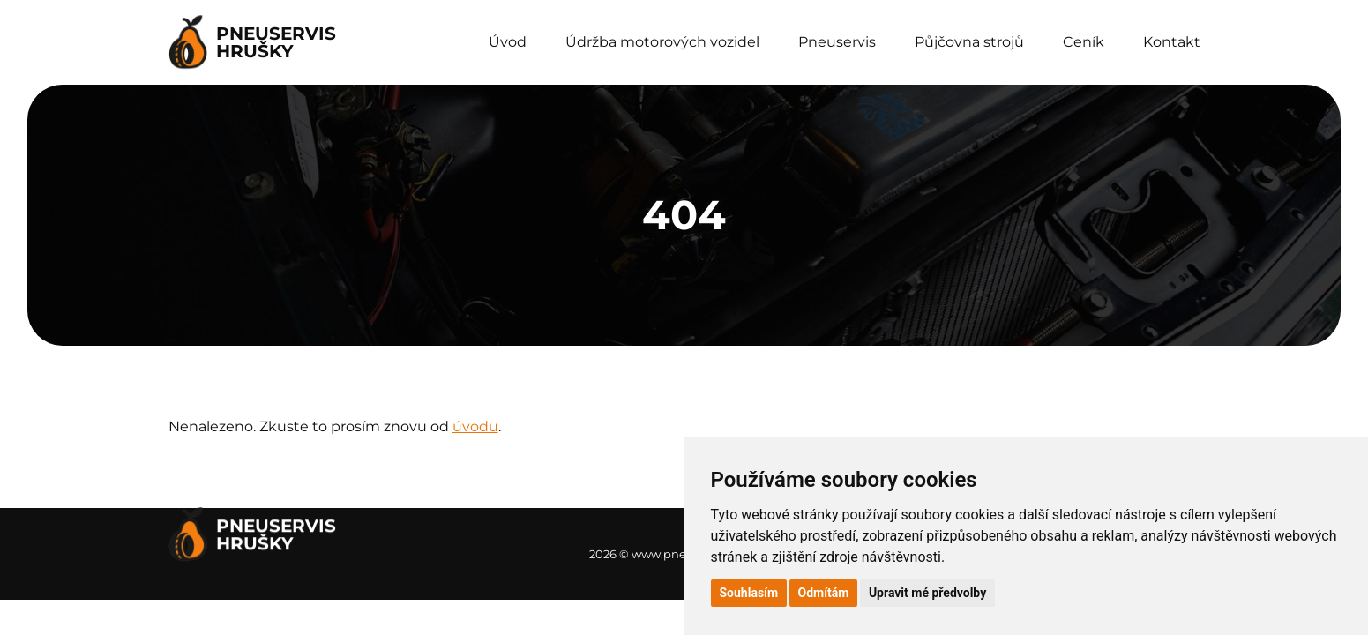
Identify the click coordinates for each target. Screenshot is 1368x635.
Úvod (508, 42)
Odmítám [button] (823, 593)
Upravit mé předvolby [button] (927, 593)
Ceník (1083, 42)
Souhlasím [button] (749, 593)
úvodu (475, 426)
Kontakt (1171, 42)
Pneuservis (837, 42)
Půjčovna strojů (969, 42)
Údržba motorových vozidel (662, 42)
